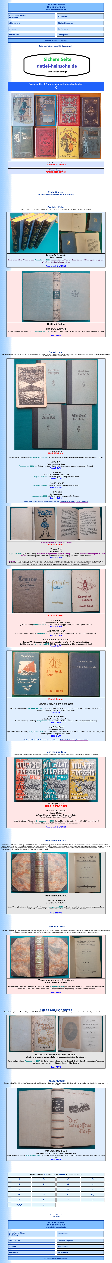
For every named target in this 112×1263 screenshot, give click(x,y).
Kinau (60, 352)
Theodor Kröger (56, 1081)
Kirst (64, 752)
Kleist (63, 840)
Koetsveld (66, 1010)
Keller (61, 207)
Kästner (59, 192)
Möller (23, 556)
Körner (61, 926)
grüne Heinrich (58, 329)
